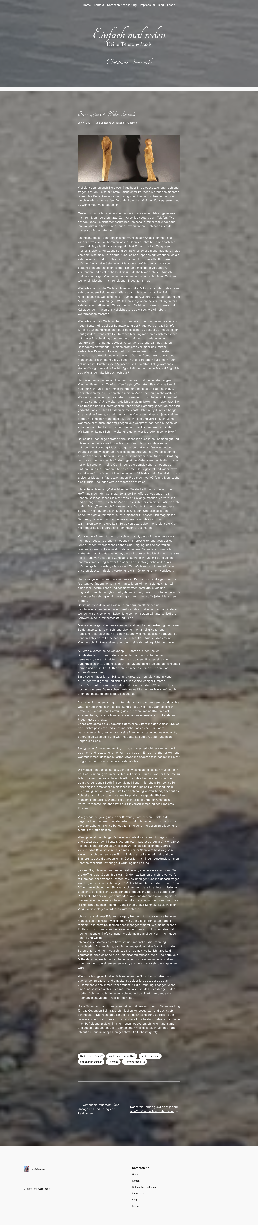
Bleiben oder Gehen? (91, 1056)
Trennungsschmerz (134, 1061)
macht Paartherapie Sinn (121, 1056)
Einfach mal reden (128, 34)
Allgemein (132, 122)
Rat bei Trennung (150, 1056)
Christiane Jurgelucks (112, 122)
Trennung (113, 1061)
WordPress (44, 1188)
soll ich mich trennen (91, 1061)
